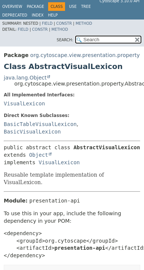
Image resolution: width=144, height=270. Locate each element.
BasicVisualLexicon (32, 132)
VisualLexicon (24, 103)
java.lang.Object (25, 78)
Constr (64, 23)
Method (84, 23)
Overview (12, 6)
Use (73, 6)
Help (53, 15)
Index (38, 15)
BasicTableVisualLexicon (40, 124)
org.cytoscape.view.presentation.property (84, 55)
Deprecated (14, 15)
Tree (86, 6)
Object (38, 155)
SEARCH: (65, 40)
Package (35, 6)
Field (47, 23)
